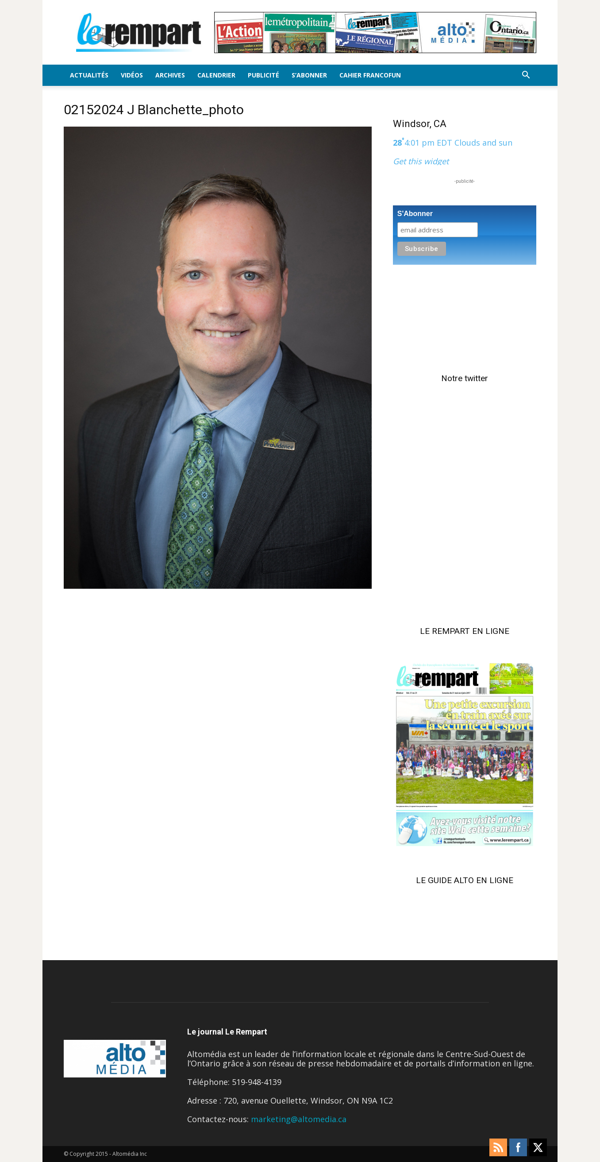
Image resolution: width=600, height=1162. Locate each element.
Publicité (263, 75)
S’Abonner (309, 75)
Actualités (89, 75)
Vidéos (132, 75)
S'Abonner (415, 213)
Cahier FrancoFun (370, 75)
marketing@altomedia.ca (298, 1119)
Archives (170, 75)
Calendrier (216, 75)
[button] (525, 75)
